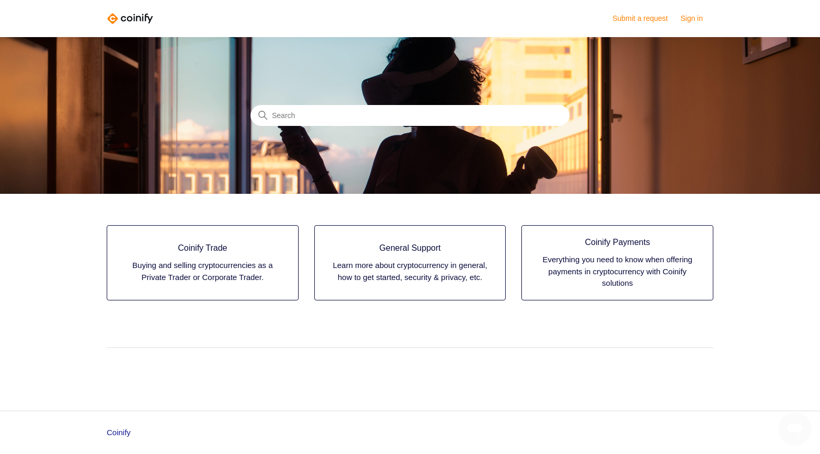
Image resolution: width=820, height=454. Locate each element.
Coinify (119, 432)
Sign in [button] (691, 18)
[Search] (410, 115)
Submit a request (640, 18)
